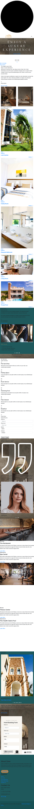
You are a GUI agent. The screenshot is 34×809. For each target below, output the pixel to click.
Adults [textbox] (3, 428)
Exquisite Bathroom (6, 252)
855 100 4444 (4, 85)
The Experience (4, 779)
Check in (3, 419)
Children (3, 431)
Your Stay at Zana (6, 700)
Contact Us (3, 782)
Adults (2, 427)
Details (31, 157)
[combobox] (17, 429)
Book (2, 151)
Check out (3, 423)
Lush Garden (4, 155)
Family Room (4, 203)
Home (2, 776)
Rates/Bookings (4, 781)
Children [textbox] (3, 432)
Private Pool (4, 305)
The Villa (3, 778)
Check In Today (4, 437)
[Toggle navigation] (31, 36)
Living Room (4, 278)
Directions (4, 771)
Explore (2, 153)
